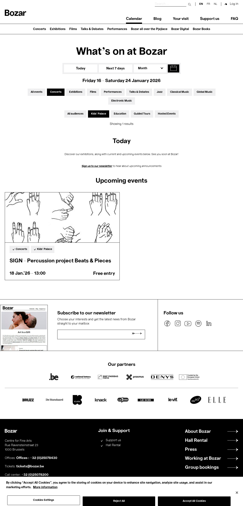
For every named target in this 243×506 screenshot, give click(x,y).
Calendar (134, 19)
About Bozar (198, 432)
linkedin (208, 323)
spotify (198, 323)
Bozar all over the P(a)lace (149, 29)
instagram (178, 323)
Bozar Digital (180, 29)
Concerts (39, 29)
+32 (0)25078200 (34, 474)
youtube (188, 323)
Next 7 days (115, 68)
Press (191, 449)
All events (36, 92)
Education (120, 114)
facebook (167, 323)
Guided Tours (142, 114)
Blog (157, 19)
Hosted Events (167, 114)
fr (208, 4)
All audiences (75, 114)
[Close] (237, 497)
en (201, 4)
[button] (173, 68)
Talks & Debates (92, 29)
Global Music (204, 92)
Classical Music (179, 92)
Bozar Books (201, 29)
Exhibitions (57, 29)
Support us (209, 19)
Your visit (181, 19)
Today (80, 68)
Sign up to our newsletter (97, 166)
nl (215, 4)
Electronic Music (121, 101)
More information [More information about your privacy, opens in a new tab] (45, 491)
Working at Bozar (203, 458)
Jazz (159, 92)
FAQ (234, 19)
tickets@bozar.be (30, 466)
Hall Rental (113, 445)
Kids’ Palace (98, 114)
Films (73, 29)
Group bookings (202, 467)
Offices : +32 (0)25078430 (36, 458)
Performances (117, 29)
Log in (234, 4)
